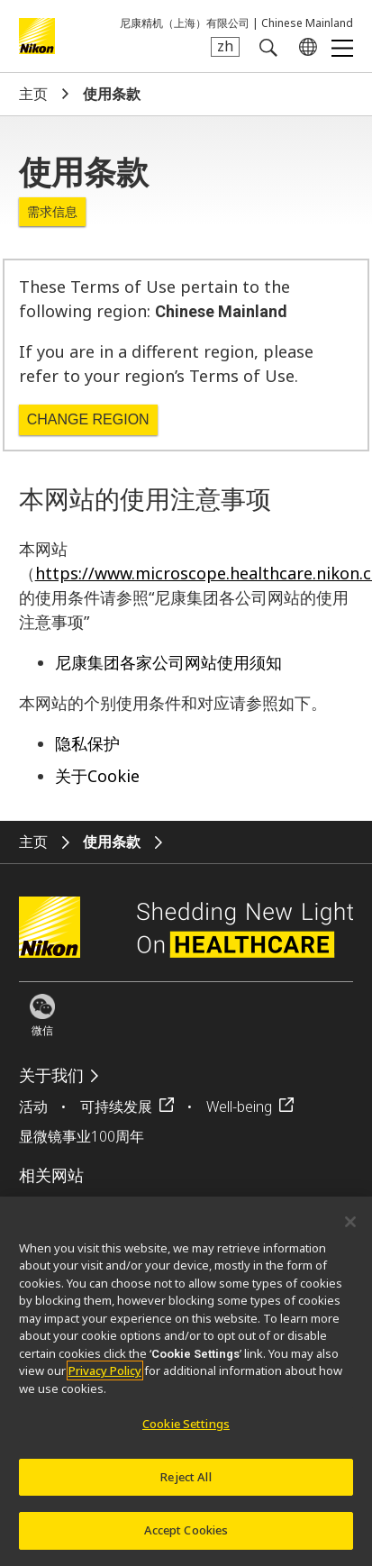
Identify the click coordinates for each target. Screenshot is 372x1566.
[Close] (350, 1232)
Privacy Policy (104, 1381)
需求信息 (52, 212)
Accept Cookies (186, 1541)
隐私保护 (87, 743)
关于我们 (51, 1075)
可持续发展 (116, 1106)
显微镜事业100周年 (81, 1136)
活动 (33, 1106)
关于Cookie (97, 776)
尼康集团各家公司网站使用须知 (168, 662)
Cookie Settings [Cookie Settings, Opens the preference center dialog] (186, 1434)
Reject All (185, 1487)
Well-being (239, 1106)
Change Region (88, 419)
